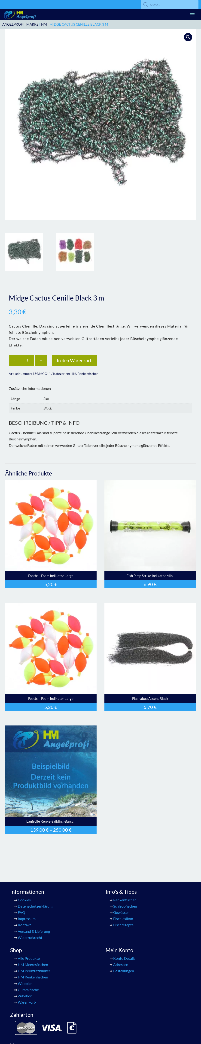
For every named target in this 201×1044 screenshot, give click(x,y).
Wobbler (25, 983)
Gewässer (121, 912)
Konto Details (124, 958)
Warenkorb (27, 1002)
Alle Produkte (29, 958)
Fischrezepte (123, 925)
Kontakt (24, 925)
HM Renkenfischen (33, 977)
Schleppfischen (125, 906)
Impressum (27, 918)
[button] (188, 37)
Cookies (24, 900)
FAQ (21, 912)
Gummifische (28, 989)
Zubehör (25, 996)
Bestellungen (123, 971)
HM (44, 24)
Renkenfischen (88, 374)
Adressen (120, 964)
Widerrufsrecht (30, 937)
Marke (32, 24)
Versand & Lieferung (34, 931)
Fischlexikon (123, 918)
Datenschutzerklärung (35, 906)
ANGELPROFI (13, 24)
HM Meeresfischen (33, 964)
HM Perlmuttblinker (34, 971)
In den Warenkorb (74, 360)
